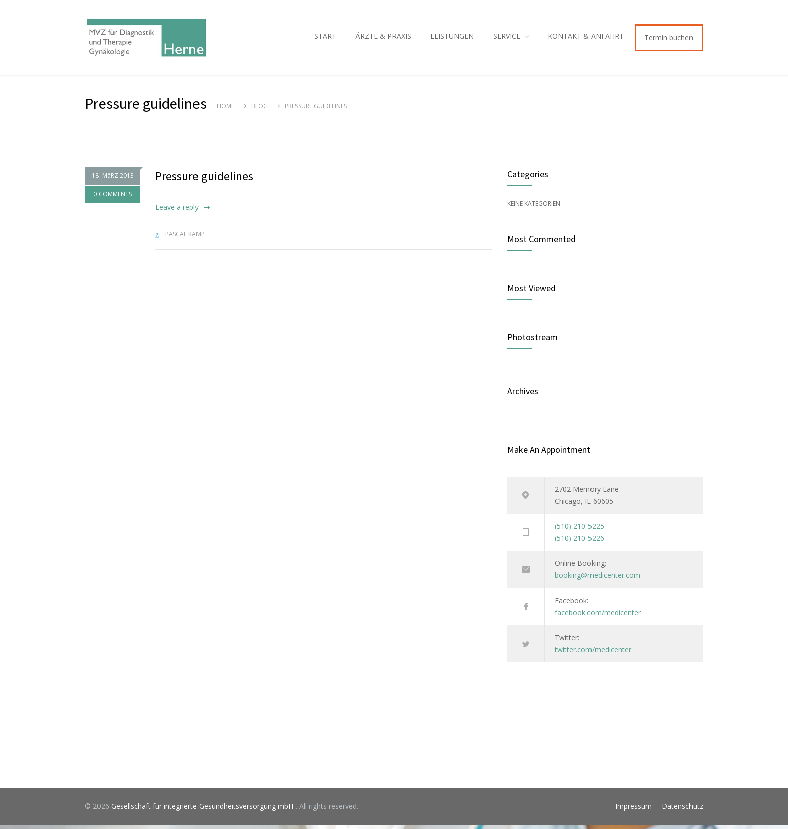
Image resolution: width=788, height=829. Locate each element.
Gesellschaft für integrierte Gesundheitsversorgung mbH (203, 810)
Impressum (633, 810)
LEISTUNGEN (452, 38)
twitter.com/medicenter (593, 653)
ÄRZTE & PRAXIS (383, 38)
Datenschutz (682, 810)
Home (225, 110)
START (325, 38)
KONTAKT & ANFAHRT (586, 38)
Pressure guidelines (204, 180)
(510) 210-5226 (579, 542)
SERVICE (506, 38)
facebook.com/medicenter (598, 616)
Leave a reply (177, 211)
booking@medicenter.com (597, 579)
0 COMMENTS (112, 198)
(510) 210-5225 (579, 530)
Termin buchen (668, 39)
